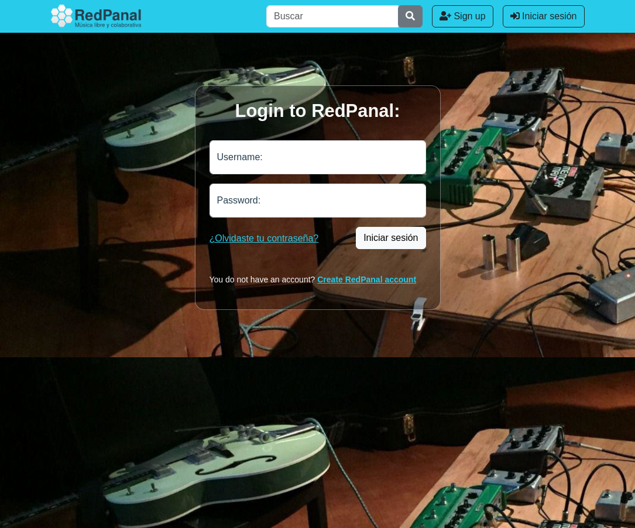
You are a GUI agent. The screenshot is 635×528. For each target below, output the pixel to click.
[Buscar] (332, 16)
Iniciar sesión (543, 16)
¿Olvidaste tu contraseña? (264, 238)
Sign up (463, 16)
